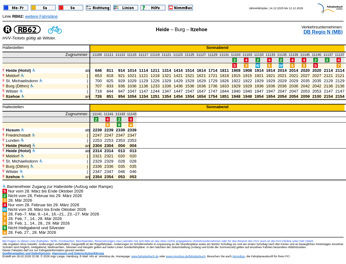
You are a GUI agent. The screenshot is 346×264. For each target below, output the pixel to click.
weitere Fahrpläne (41, 16)
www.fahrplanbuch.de (145, 256)
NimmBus (239, 256)
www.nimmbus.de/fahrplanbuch (186, 256)
